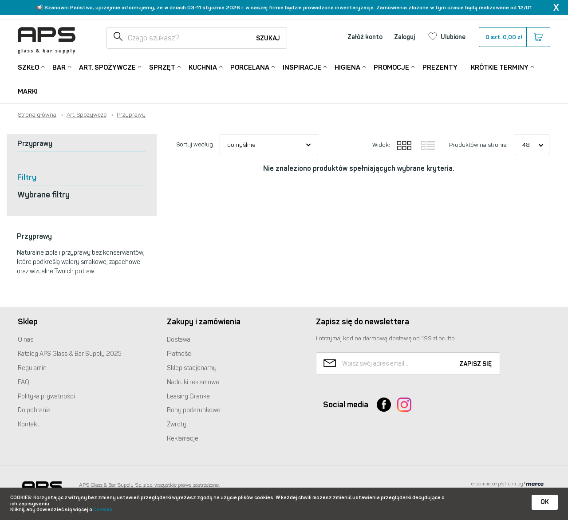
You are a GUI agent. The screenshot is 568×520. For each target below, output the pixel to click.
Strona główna (37, 115)
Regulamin (32, 368)
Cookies (103, 509)
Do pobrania (34, 410)
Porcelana (249, 66)
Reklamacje (182, 438)
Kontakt (28, 424)
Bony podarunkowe (194, 410)
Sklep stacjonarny (192, 368)
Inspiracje (302, 66)
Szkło (28, 66)
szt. (514, 37)
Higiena (347, 66)
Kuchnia (203, 66)
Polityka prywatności (46, 396)
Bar (59, 66)
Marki (28, 91)
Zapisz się (475, 364)
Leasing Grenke (188, 396)
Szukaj (268, 38)
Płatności (180, 354)
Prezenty (440, 67)
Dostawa (178, 339)
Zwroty (176, 424)
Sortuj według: (195, 144)
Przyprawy (131, 115)
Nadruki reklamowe (193, 382)
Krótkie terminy (500, 66)
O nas (25, 339)
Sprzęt (162, 66)
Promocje (391, 66)
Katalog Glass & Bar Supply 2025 (70, 354)
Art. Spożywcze (107, 66)
